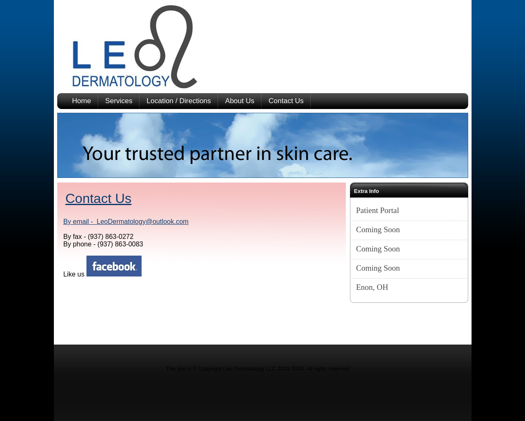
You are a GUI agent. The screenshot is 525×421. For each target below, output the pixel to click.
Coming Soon (378, 229)
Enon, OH (372, 287)
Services (118, 101)
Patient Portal (377, 210)
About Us (239, 101)
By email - (80, 221)
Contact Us (286, 101)
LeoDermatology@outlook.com (143, 221)
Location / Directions (179, 101)
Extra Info (366, 191)
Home (81, 101)
